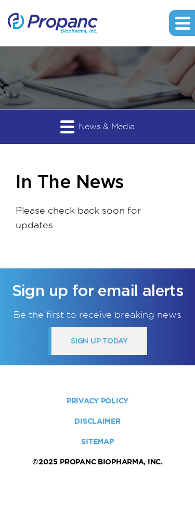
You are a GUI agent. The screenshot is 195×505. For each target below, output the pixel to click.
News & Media (97, 126)
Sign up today (99, 341)
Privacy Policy (97, 400)
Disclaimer (97, 421)
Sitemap (97, 441)
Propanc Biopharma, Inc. (111, 461)
